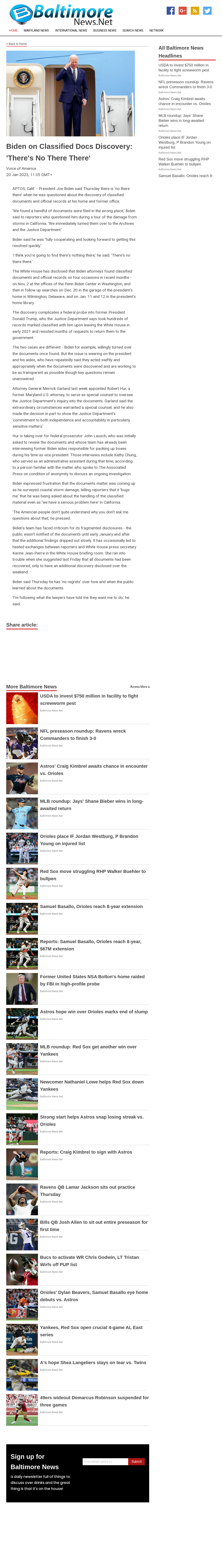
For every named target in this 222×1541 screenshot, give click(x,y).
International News (71, 30)
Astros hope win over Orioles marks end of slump (94, 1011)
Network (157, 30)
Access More (138, 686)
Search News (133, 30)
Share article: (22, 625)
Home (13, 30)
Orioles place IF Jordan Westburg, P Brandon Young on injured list (185, 142)
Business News (104, 30)
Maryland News (36, 30)
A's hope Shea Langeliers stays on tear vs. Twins (93, 1362)
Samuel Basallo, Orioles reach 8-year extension (91, 906)
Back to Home (16, 44)
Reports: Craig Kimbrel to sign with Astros (86, 1152)
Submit (137, 1462)
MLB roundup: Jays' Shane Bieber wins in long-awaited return (181, 121)
